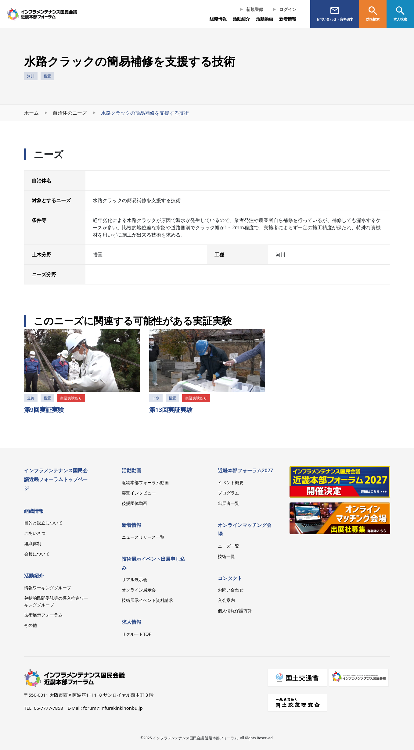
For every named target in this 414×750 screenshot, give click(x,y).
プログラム (228, 493)
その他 (30, 625)
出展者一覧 (228, 503)
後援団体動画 (134, 503)
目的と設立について (43, 523)
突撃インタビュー (139, 493)
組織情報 (218, 19)
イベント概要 (230, 482)
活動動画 (131, 470)
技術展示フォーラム (43, 615)
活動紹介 (34, 575)
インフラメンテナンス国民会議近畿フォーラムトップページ (56, 479)
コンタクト (230, 578)
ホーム (31, 112)
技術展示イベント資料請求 (147, 600)
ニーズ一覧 (228, 546)
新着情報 (287, 19)
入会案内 (226, 600)
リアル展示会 (134, 579)
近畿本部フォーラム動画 (145, 482)
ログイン (287, 9)
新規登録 (254, 9)
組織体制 (32, 543)
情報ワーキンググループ (47, 588)
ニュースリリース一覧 (143, 537)
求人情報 (131, 622)
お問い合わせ (230, 590)
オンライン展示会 (139, 590)
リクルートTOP (136, 634)
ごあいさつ (34, 533)
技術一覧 (226, 556)
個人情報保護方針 (235, 610)
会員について (37, 554)
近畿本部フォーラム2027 (245, 470)
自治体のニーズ (70, 112)
